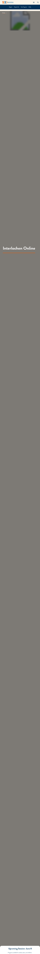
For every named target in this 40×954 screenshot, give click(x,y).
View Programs (24, 7)
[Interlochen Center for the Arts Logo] (8, 2)
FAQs (30, 7)
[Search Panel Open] (38, 2)
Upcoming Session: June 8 (20, 948)
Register (10, 7)
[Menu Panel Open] (34, 2)
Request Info (16, 7)
